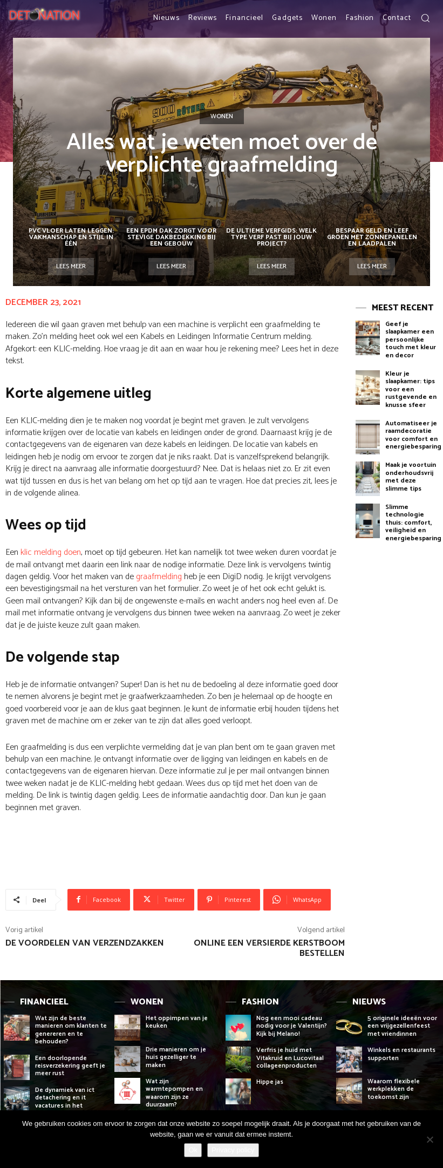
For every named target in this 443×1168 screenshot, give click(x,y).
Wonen (222, 116)
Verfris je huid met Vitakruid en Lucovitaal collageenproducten (290, 1058)
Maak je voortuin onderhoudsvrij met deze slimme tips (410, 476)
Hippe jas (270, 1082)
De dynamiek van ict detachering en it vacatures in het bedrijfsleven (64, 1101)
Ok (192, 1150)
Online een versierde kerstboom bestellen (269, 948)
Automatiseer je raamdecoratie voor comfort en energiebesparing (413, 435)
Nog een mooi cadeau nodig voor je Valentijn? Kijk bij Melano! (291, 1026)
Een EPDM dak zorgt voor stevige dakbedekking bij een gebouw (171, 237)
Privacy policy (233, 1150)
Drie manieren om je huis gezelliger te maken (176, 1057)
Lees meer (71, 266)
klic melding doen (51, 552)
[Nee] (429, 1139)
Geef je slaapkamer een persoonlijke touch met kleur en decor (410, 340)
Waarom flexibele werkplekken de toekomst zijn (393, 1089)
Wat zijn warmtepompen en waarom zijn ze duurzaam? (174, 1093)
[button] (425, 18)
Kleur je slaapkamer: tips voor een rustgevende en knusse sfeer (411, 389)
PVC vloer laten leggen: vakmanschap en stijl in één (71, 237)
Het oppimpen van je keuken (177, 1022)
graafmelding (159, 576)
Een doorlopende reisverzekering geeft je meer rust (70, 1066)
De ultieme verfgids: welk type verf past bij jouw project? (271, 237)
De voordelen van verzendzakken (84, 943)
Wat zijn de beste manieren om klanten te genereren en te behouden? (71, 1030)
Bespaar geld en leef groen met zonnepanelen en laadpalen (372, 237)
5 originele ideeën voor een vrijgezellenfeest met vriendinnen (402, 1026)
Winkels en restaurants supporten (401, 1054)
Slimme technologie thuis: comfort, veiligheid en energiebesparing (413, 523)
